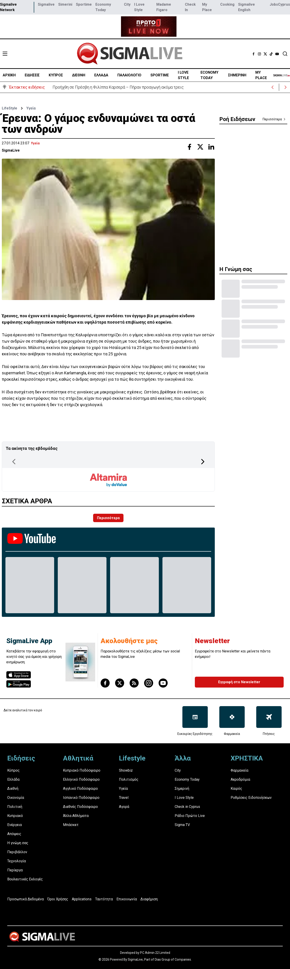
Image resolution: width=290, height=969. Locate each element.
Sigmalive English (246, 7)
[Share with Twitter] (200, 146)
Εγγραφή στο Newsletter (239, 682)
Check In (190, 7)
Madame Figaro (163, 7)
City (127, 4)
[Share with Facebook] (189, 146)
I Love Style (139, 7)
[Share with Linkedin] (211, 146)
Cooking (227, 4)
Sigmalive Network (8, 7)
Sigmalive (46, 4)
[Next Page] (202, 461)
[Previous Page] (13, 461)
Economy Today (103, 7)
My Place (207, 7)
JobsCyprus (280, 4)
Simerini (65, 4)
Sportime (84, 4)
